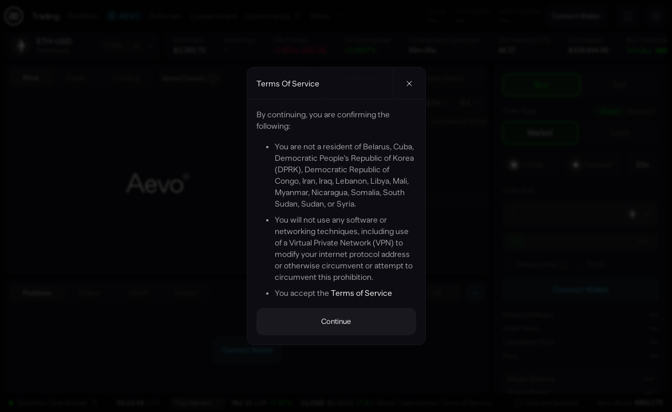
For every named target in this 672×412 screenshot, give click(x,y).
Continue (336, 321)
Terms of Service (361, 293)
